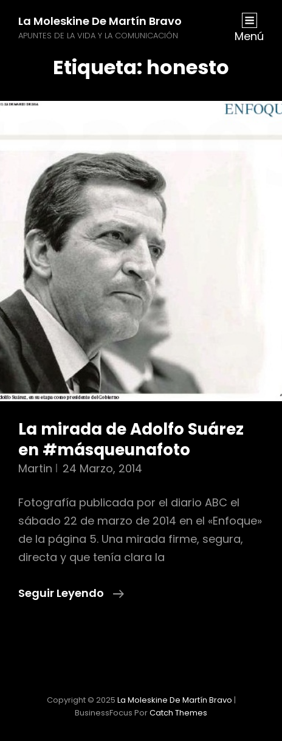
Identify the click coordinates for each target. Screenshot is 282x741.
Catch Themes (178, 713)
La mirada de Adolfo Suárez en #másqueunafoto (131, 439)
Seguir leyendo (71, 593)
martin (35, 468)
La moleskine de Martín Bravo (100, 21)
